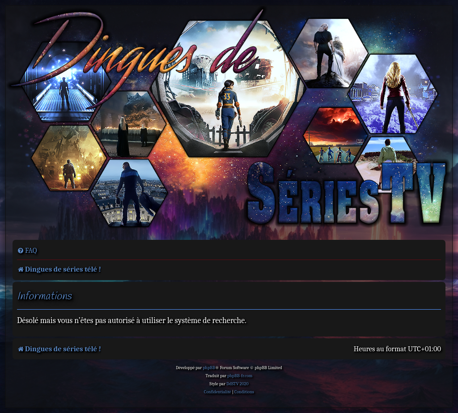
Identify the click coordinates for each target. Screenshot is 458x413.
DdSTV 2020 (237, 384)
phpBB (209, 367)
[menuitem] (27, 251)
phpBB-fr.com (239, 376)
